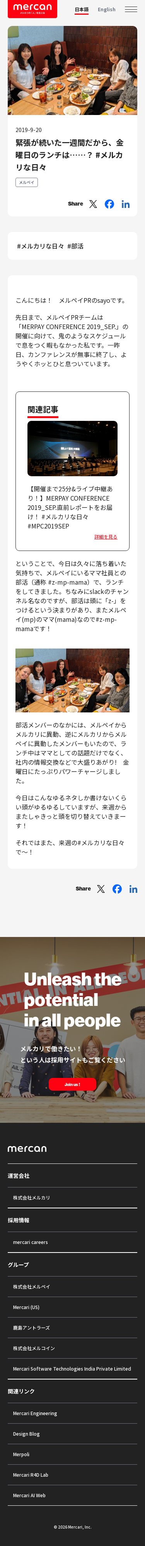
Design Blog (26, 1433)
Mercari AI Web (29, 1495)
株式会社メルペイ (31, 1286)
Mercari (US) (26, 1307)
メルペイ (26, 182)
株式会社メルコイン (34, 1348)
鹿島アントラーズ (31, 1327)
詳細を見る (106, 536)
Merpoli (21, 1454)
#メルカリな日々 (40, 246)
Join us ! (73, 1084)
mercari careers (30, 1242)
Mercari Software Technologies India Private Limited (72, 1368)
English (107, 9)
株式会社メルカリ (31, 1197)
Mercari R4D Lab (30, 1474)
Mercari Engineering (35, 1413)
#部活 (75, 246)
